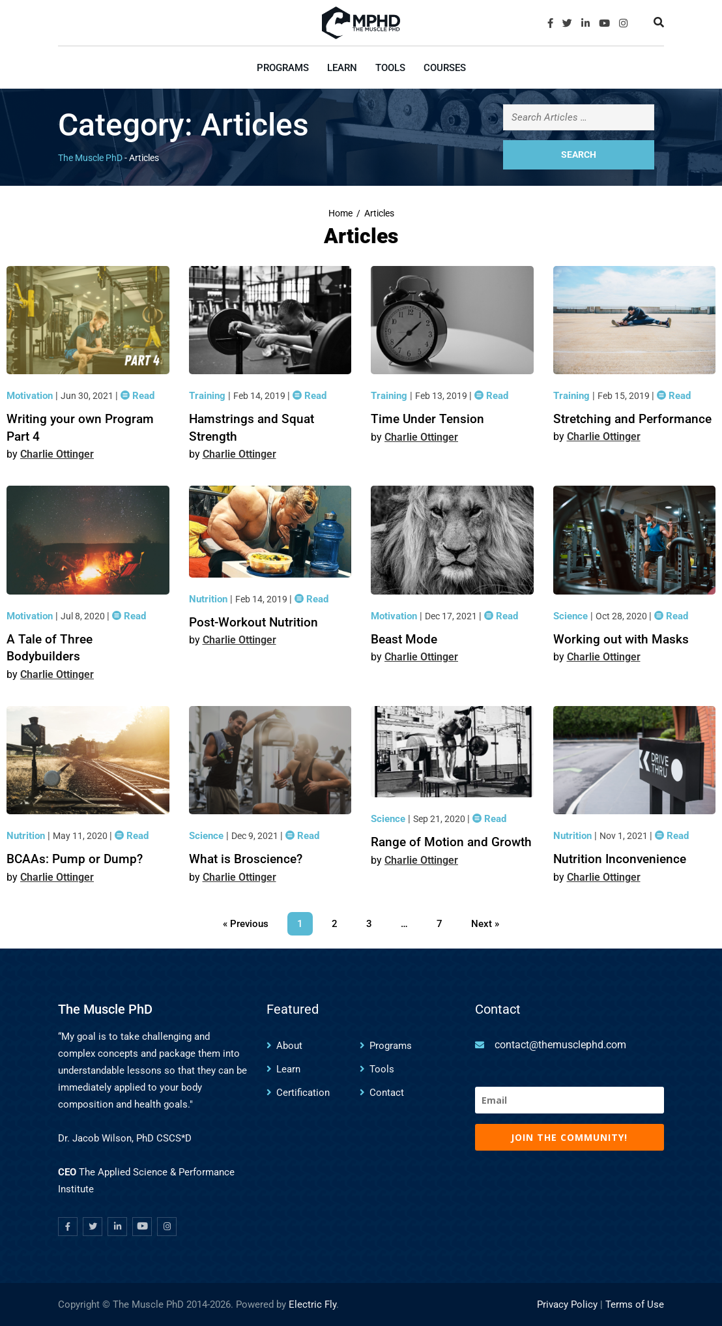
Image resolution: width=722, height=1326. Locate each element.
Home (340, 213)
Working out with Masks (621, 639)
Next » (485, 924)
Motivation (31, 396)
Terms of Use (634, 1304)
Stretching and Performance (632, 418)
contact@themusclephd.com (560, 1045)
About (289, 1046)
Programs (283, 68)
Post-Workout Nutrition (253, 622)
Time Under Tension (427, 418)
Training (208, 396)
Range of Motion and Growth (451, 841)
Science (571, 616)
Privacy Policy (567, 1304)
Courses (445, 68)
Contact (386, 1092)
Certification (303, 1092)
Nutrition (209, 599)
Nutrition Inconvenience (619, 858)
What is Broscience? (245, 858)
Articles (379, 213)
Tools (390, 68)
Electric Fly (312, 1304)
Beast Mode (404, 639)
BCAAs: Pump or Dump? (75, 858)
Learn (342, 68)
